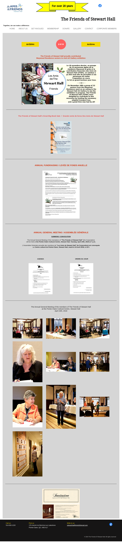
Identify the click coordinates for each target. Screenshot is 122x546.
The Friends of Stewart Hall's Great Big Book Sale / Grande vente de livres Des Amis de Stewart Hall (61, 116)
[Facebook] (100, 6)
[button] (30, 44)
